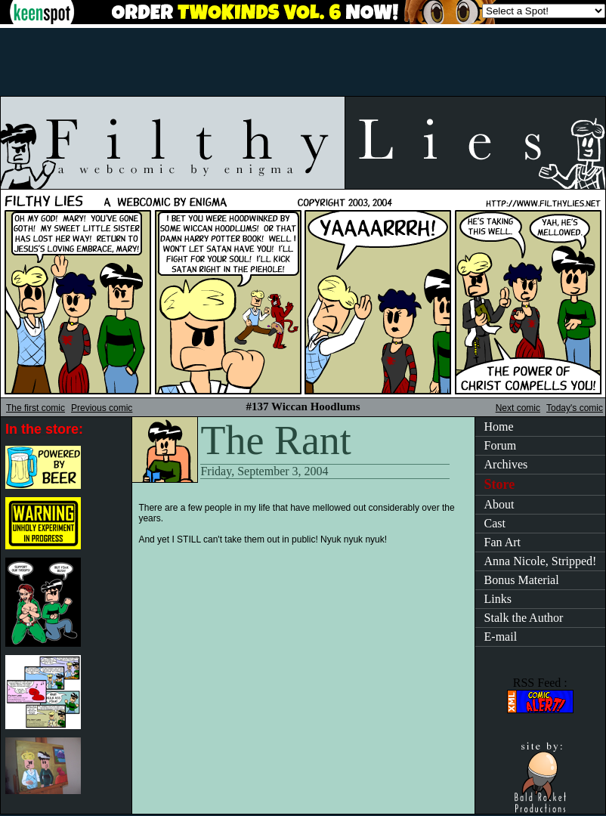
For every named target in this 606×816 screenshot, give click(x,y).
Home (499, 426)
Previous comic (101, 408)
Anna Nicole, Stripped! (540, 561)
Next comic (518, 408)
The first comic (35, 408)
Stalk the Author (524, 617)
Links (498, 598)
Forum (500, 445)
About (499, 504)
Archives (506, 464)
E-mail (501, 636)
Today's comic (574, 408)
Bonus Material (521, 579)
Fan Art (502, 542)
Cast (495, 523)
